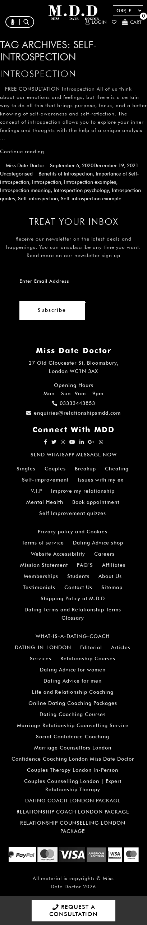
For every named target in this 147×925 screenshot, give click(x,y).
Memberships (41, 576)
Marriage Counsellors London (72, 748)
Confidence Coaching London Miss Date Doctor (73, 759)
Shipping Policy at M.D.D (73, 598)
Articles (120, 647)
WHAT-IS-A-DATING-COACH (73, 636)
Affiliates (113, 565)
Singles (26, 468)
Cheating (117, 468)
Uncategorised (16, 174)
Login (96, 22)
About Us (110, 576)
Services (40, 658)
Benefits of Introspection (65, 174)
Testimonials (39, 587)
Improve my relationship (83, 491)
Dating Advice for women (73, 670)
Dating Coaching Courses (73, 714)
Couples (55, 468)
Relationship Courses (87, 658)
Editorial (91, 647)
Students (78, 576)
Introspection (38, 73)
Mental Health (44, 502)
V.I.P (36, 491)
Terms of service (43, 543)
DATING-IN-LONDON (43, 647)
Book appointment (95, 502)
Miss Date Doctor (25, 165)
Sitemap (112, 587)
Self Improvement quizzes (72, 513)
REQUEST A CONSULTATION (73, 910)
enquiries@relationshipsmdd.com (73, 413)
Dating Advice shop (98, 543)
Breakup (85, 468)
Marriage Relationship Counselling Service (73, 725)
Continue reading (22, 151)
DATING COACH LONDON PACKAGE (72, 800)
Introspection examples (90, 182)
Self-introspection (38, 198)
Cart (132, 22)
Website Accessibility (58, 554)
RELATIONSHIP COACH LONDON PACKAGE (73, 812)
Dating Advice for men (72, 681)
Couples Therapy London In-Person (72, 770)
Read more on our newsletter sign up (73, 255)
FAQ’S (85, 565)
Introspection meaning (25, 190)
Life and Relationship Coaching (73, 692)
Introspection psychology (81, 190)
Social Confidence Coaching (72, 736)
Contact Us (78, 587)
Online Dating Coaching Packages (72, 703)
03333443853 (73, 403)
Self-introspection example (91, 198)
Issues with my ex (100, 480)
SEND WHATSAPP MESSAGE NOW (74, 454)
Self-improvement (45, 480)
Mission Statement (44, 565)
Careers (104, 554)
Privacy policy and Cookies (72, 531)
